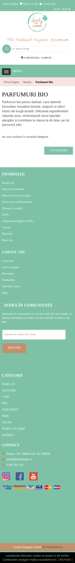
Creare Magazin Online (27, 547)
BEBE (5, 415)
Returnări (7, 233)
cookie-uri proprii (43, 555)
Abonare (14, 347)
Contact (6, 227)
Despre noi (8, 182)
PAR (4, 403)
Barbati (27, 82)
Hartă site (7, 240)
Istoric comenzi (10, 267)
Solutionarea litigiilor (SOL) (18, 221)
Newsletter (8, 273)
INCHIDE (66, 559)
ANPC (5, 214)
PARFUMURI (10, 409)
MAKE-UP (8, 384)
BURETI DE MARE (13, 428)
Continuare (59, 150)
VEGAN (7, 422)
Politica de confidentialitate (17, 201)
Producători (8, 280)
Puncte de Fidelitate (13, 189)
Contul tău (8, 260)
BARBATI (8, 435)
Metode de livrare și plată (16, 195)
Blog (4, 292)
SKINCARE (9, 390)
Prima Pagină (11, 82)
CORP (5, 396)
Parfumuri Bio (44, 82)
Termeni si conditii (12, 208)
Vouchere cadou (11, 286)
